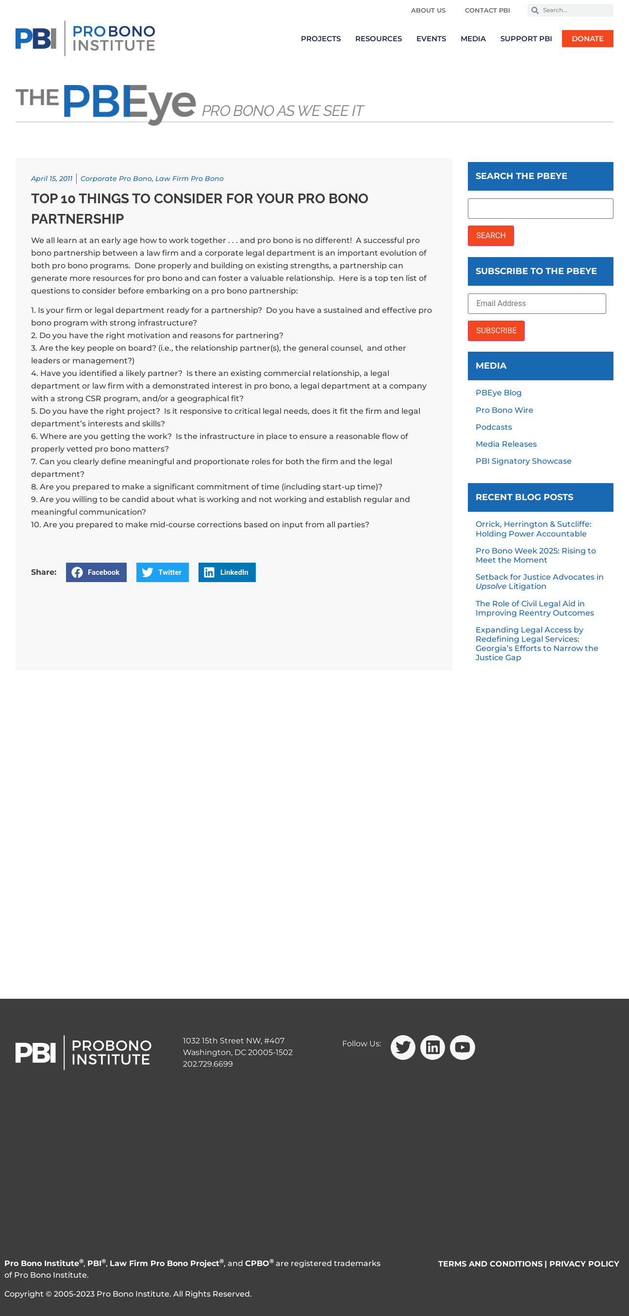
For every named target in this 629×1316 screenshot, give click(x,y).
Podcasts (494, 427)
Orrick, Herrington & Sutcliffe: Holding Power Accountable (534, 529)
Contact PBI (487, 10)
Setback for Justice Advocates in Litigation (540, 581)
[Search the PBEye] (540, 208)
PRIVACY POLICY (584, 1263)
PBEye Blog (499, 392)
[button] (96, 572)
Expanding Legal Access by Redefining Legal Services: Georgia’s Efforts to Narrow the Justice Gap (537, 644)
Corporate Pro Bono (116, 178)
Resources (378, 38)
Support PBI (526, 38)
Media (473, 38)
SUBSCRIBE (496, 330)
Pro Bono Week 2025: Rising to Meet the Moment (536, 555)
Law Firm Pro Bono (189, 178)
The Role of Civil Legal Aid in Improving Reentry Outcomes (535, 608)
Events (431, 38)
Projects (321, 38)
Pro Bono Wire (504, 410)
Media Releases (506, 444)
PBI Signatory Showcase (524, 461)
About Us (428, 10)
